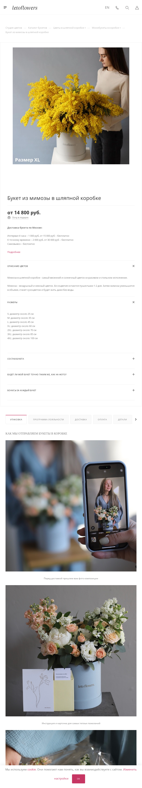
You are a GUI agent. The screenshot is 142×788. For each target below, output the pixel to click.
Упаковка (16, 419)
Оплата (102, 419)
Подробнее (13, 252)
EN (107, 7)
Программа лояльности (48, 419)
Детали (122, 419)
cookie (31, 769)
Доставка (81, 419)
